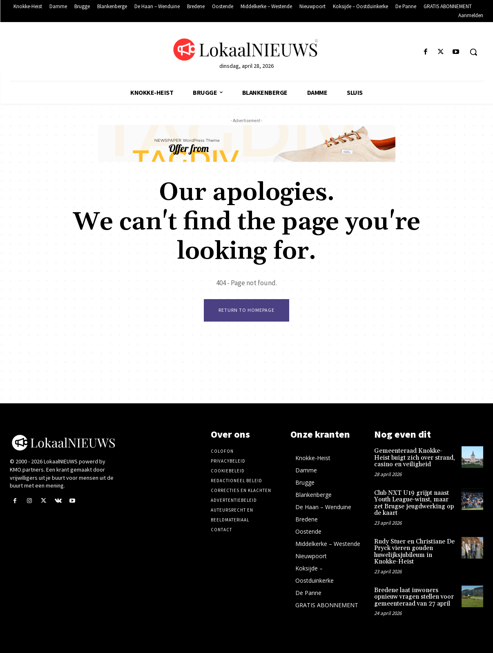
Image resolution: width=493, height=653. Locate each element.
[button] (473, 52)
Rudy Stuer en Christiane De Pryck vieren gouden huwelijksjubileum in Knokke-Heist (414, 552)
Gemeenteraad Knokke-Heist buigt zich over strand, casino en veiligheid (414, 457)
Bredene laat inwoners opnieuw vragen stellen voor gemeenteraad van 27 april (414, 597)
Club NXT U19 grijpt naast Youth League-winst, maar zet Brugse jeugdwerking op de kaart (414, 503)
